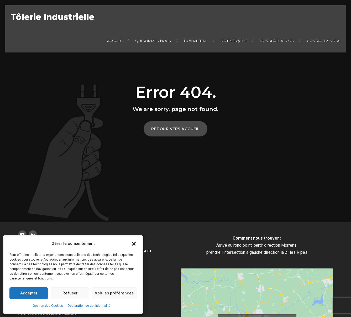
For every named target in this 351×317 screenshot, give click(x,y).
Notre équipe (234, 41)
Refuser (70, 293)
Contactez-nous (323, 41)
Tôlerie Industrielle (53, 17)
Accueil (114, 41)
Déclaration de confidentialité (89, 306)
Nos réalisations (277, 41)
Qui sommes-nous (153, 41)
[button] (134, 243)
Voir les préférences (114, 293)
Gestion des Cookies (48, 306)
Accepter (29, 293)
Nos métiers (196, 41)
